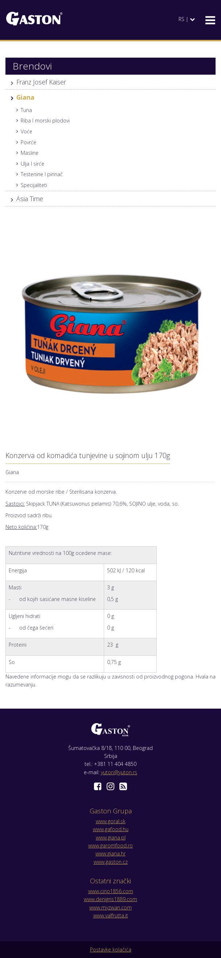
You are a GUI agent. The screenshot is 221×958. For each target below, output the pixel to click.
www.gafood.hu (110, 829)
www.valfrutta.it (110, 915)
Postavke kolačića (110, 949)
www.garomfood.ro (110, 845)
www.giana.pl (111, 837)
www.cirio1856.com (110, 891)
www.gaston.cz (111, 861)
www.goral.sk (111, 821)
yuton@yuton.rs (119, 772)
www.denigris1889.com (110, 899)
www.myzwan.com (110, 907)
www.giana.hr (110, 853)
